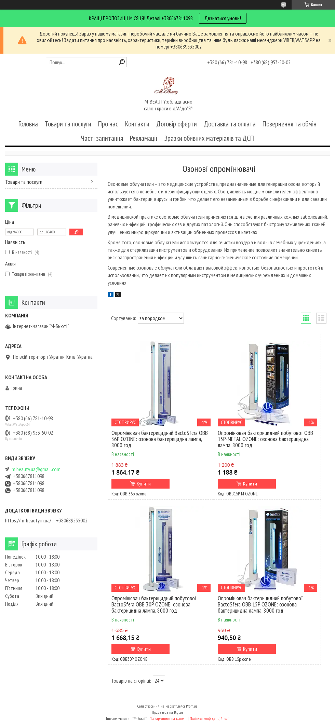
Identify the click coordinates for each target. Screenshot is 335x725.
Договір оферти (176, 123)
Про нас (108, 123)
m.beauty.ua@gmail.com (36, 469)
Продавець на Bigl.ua (168, 712)
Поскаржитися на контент (168, 718)
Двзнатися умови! (222, 18)
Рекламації (144, 138)
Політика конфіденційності (209, 718)
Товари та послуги (68, 123)
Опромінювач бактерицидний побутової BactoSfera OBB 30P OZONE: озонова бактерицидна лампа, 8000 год (154, 604)
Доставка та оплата (230, 123)
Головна (28, 123)
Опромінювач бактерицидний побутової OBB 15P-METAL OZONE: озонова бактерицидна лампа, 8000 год (265, 439)
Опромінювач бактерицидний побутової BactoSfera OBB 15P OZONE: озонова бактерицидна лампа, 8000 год (260, 604)
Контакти (137, 123)
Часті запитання (102, 138)
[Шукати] (122, 62)
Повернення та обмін (290, 123)
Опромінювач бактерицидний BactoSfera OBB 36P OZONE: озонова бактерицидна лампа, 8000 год (159, 439)
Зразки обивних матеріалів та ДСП (209, 138)
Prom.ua (192, 706)
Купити (144, 483)
